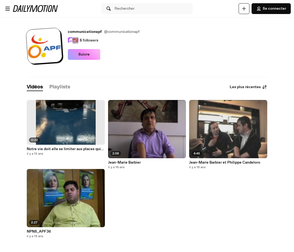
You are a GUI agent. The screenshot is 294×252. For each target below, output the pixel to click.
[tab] (35, 87)
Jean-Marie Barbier (124, 162)
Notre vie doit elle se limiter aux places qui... (65, 149)
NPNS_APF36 (39, 231)
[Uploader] (244, 8)
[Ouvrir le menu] (7, 8)
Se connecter (271, 8)
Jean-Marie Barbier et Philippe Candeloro (224, 162)
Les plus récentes (248, 87)
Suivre (84, 54)
